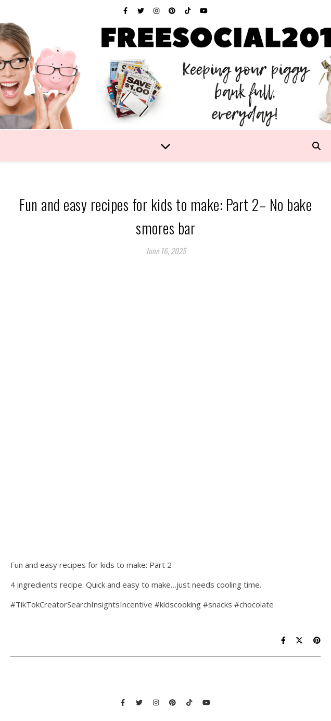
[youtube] (204, 10)
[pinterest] (173, 10)
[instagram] (157, 10)
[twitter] (141, 10)
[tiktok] (188, 10)
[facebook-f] (126, 10)
